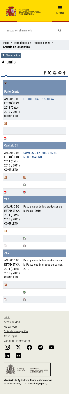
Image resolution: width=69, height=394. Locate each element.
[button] (60, 8)
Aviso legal (10, 336)
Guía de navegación (16, 331)
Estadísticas (21, 43)
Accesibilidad (12, 322)
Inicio (6, 43)
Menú (60, 13)
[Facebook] (45, 73)
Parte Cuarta (11, 91)
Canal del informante (17, 340)
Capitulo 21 (11, 145)
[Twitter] (50, 73)
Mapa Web (10, 326)
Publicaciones (42, 43)
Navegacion (11, 55)
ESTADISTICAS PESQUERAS (39, 99)
